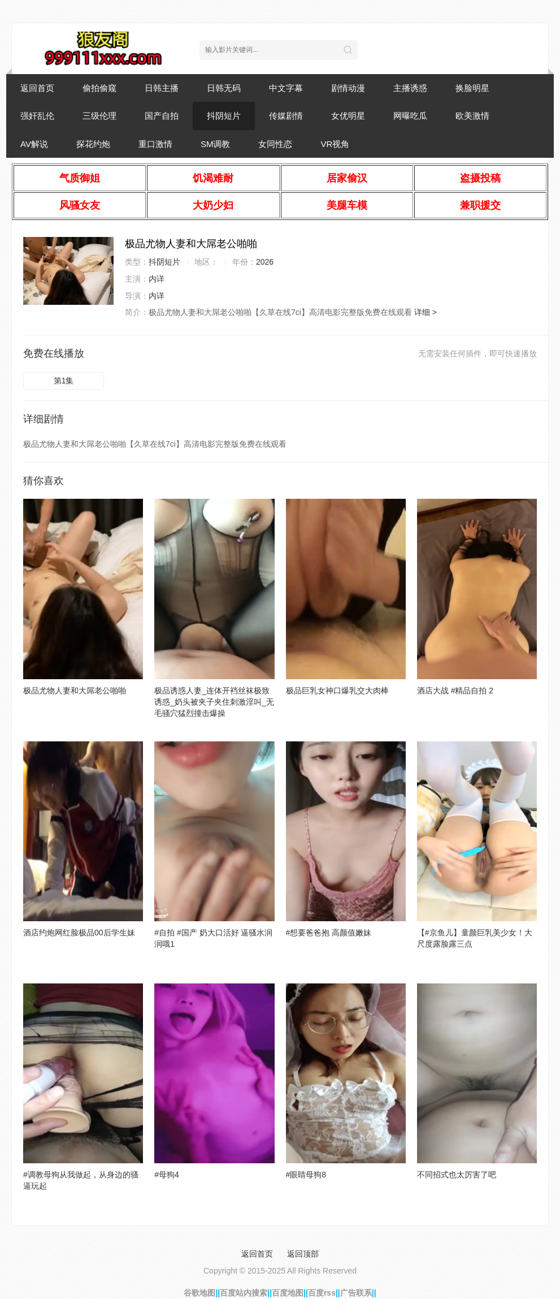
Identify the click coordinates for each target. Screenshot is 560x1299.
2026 (265, 261)
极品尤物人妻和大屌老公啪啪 (74, 690)
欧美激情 (472, 115)
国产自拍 (162, 115)
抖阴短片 (224, 115)
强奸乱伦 (37, 115)
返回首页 (37, 88)
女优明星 (348, 115)
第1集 (64, 380)
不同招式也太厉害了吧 (456, 1174)
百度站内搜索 (243, 1292)
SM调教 (216, 144)
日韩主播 (162, 88)
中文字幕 (286, 88)
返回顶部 (303, 1253)
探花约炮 (93, 144)
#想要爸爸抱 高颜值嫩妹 (329, 932)
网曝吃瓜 (410, 115)
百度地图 (287, 1292)
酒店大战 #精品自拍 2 (455, 690)
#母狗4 (166, 1174)
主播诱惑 (410, 88)
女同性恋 (275, 144)
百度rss (322, 1292)
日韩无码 (224, 88)
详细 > (425, 312)
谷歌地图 (199, 1292)
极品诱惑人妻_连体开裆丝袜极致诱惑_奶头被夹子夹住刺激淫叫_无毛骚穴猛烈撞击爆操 (214, 702)
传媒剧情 (286, 115)
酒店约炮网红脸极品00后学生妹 (79, 932)
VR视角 (334, 144)
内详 (156, 278)
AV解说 (34, 144)
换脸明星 (472, 88)
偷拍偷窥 (99, 88)
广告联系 (356, 1292)
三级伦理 (99, 115)
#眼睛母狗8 (306, 1174)
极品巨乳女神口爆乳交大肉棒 (337, 690)
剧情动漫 (348, 88)
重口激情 (155, 144)
